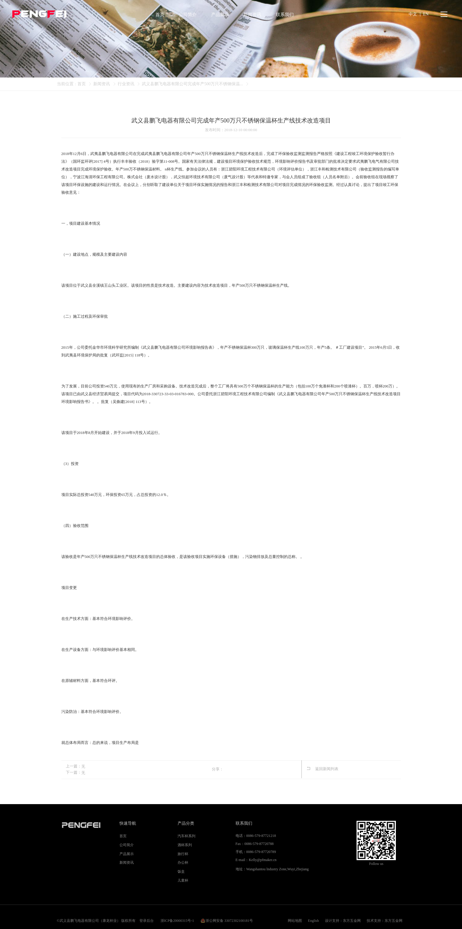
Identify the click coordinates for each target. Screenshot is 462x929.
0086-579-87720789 (261, 851)
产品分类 (186, 823)
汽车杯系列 (186, 836)
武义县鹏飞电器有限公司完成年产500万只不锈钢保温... (192, 84)
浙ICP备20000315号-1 (177, 917)
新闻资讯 (101, 84)
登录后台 (146, 917)
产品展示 (126, 854)
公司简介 (126, 845)
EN (426, 15)
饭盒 (181, 871)
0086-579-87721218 (261, 835)
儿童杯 (183, 880)
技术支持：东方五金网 (384, 917)
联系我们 (244, 823)
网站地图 (295, 917)
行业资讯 (126, 84)
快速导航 (127, 823)
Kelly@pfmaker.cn (262, 859)
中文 (413, 15)
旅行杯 (183, 854)
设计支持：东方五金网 (343, 917)
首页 (81, 84)
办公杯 (183, 862)
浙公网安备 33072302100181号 (229, 917)
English (313, 917)
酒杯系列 (185, 845)
